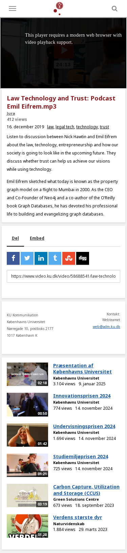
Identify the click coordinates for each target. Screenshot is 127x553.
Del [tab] (15, 238)
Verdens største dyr (77, 517)
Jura (11, 113)
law (50, 127)
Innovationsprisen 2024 (81, 395)
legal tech (65, 127)
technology (87, 127)
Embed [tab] (37, 238)
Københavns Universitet (76, 378)
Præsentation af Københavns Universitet (82, 368)
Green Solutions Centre (76, 499)
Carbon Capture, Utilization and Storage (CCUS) (86, 489)
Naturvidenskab (68, 523)
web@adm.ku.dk (106, 326)
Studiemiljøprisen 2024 (80, 456)
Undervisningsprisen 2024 (84, 426)
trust (104, 127)
